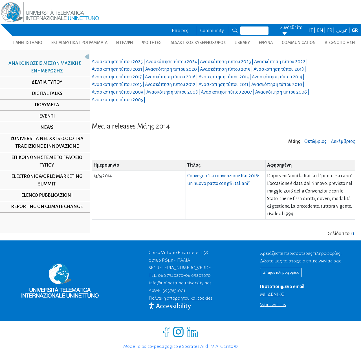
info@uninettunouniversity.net (180, 283)
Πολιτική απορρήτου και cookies (181, 298)
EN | (321, 30)
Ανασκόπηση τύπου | (119, 61)
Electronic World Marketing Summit (44, 180)
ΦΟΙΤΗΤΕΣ (151, 42)
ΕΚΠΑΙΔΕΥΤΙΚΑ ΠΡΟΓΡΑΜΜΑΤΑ (79, 42)
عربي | (343, 30)
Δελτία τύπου (44, 82)
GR (355, 30)
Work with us (273, 304)
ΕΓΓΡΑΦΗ (124, 42)
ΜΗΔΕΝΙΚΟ (272, 294)
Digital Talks (44, 93)
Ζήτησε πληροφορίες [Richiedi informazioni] (281, 272)
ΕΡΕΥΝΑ (266, 42)
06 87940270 (170, 275)
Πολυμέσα (44, 104)
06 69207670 (198, 275)
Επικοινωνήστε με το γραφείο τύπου (44, 161)
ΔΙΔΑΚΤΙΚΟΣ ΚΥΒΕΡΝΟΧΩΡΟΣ (198, 42)
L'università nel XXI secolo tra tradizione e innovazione (44, 142)
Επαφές (180, 30)
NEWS (44, 127)
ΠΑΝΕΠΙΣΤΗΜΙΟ (27, 42)
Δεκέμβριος (343, 141)
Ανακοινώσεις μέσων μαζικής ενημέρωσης (42, 67)
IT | (312, 30)
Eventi (44, 116)
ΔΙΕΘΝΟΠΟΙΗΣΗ (340, 42)
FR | (331, 30)
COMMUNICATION (299, 42)
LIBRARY (242, 42)
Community (212, 30)
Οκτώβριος (315, 141)
